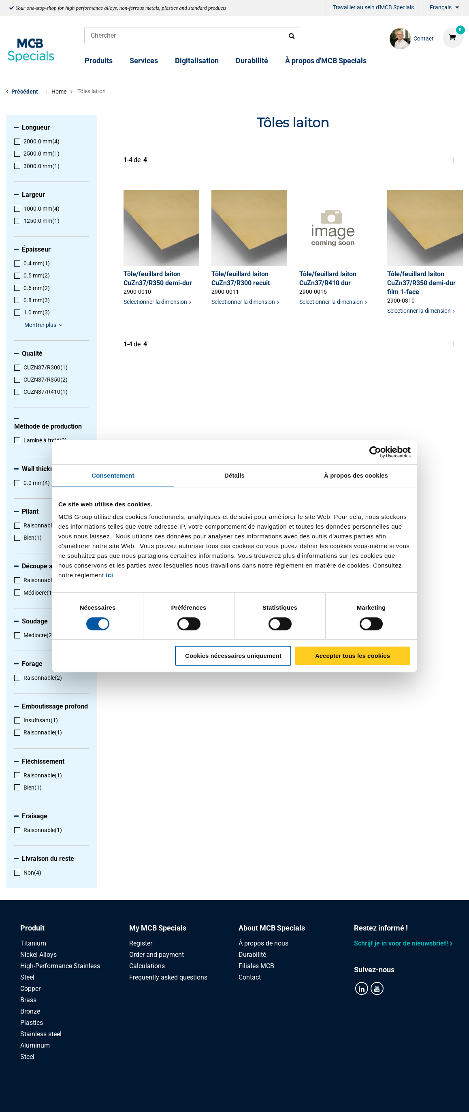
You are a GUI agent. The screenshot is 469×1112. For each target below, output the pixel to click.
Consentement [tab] (113, 475)
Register (140, 943)
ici (109, 575)
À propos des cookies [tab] (356, 475)
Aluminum (35, 1045)
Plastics (31, 1023)
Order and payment (156, 954)
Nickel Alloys (38, 954)
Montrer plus (44, 325)
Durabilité (252, 60)
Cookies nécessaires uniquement (233, 655)
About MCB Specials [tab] (272, 928)
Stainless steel (41, 1034)
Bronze (30, 1011)
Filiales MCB (256, 966)
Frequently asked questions (168, 977)
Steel (27, 1057)
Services (144, 60)
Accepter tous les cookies (352, 655)
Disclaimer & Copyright (346, 1097)
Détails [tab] (234, 475)
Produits (99, 60)
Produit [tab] (32, 928)
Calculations (147, 966)
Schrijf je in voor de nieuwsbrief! (401, 943)
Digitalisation (197, 60)
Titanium (33, 943)
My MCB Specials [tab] (157, 928)
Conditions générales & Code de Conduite (244, 1097)
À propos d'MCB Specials (326, 60)
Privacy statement (148, 1097)
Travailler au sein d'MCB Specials (373, 7)
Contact (250, 977)
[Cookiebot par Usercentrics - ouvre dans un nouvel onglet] (375, 452)
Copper (30, 988)
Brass (28, 1000)
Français (441, 7)
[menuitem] (323, 8)
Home (58, 91)
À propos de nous (263, 943)
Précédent (24, 91)
